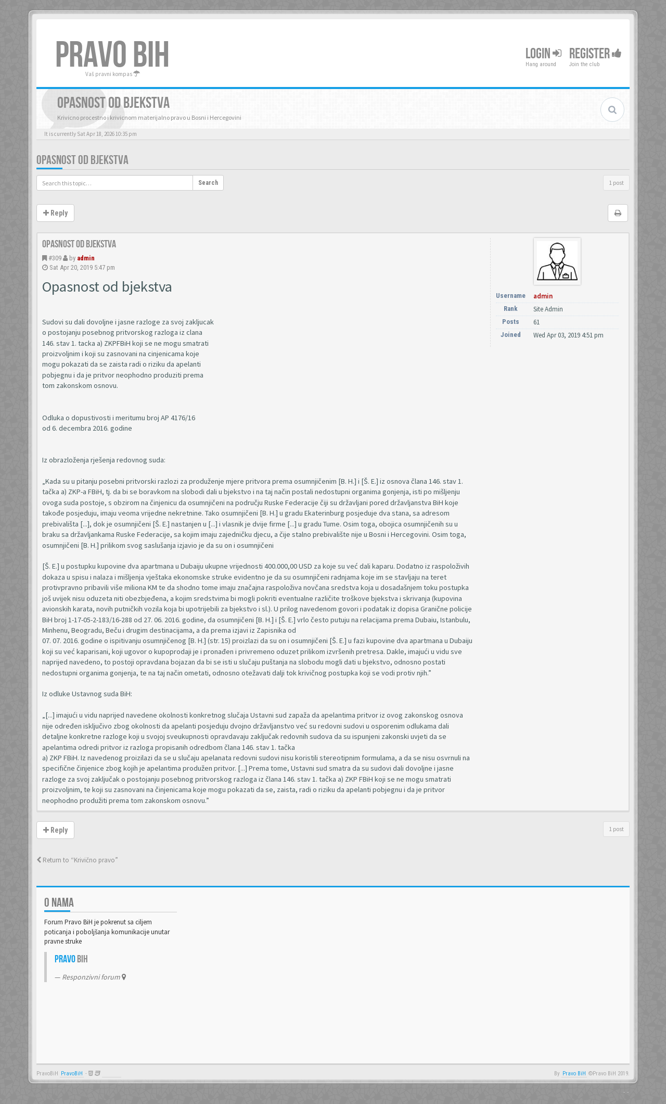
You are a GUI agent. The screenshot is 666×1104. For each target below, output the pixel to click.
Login (543, 53)
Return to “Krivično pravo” (77, 860)
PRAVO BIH (112, 56)
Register (595, 53)
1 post (616, 182)
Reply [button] (55, 213)
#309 (54, 258)
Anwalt (111, 1073)
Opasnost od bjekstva (82, 160)
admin (86, 258)
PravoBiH (72, 1073)
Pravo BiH (574, 1073)
